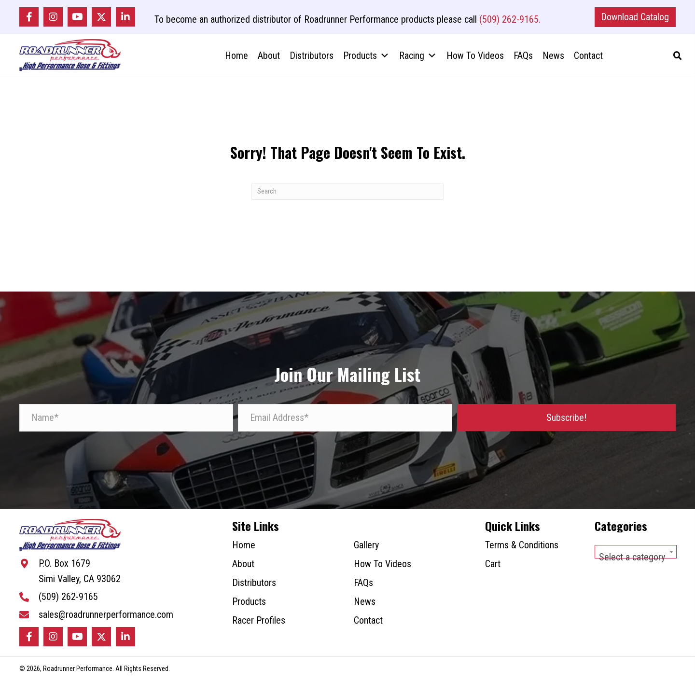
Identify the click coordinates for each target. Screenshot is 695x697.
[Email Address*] (345, 427)
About (269, 62)
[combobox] (636, 561)
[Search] (347, 201)
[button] (29, 18)
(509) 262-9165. (510, 21)
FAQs (523, 62)
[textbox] (635, 566)
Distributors (312, 62)
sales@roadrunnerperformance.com (106, 630)
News (553, 62)
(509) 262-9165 (68, 612)
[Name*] (126, 427)
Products (366, 62)
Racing (418, 62)
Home (236, 62)
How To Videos (475, 62)
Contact (588, 62)
